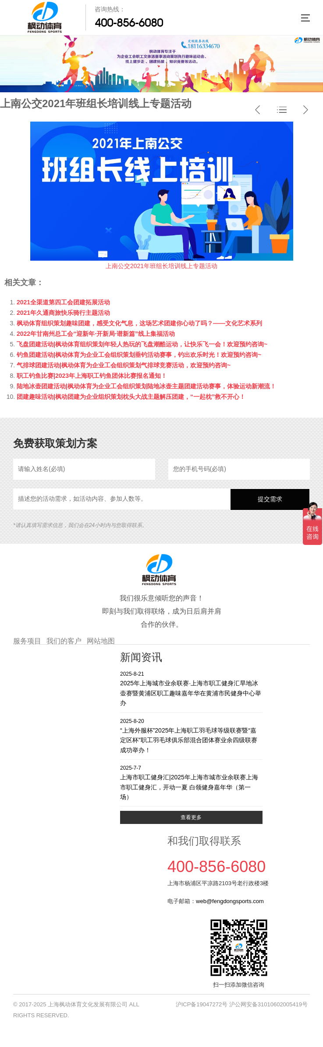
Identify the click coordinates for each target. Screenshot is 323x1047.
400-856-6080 (129, 22)
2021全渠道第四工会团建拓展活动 (63, 302)
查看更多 (191, 817)
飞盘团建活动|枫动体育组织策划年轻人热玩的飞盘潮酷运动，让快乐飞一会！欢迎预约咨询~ (142, 344)
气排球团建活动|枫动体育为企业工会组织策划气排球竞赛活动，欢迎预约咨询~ (124, 365)
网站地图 (101, 641)
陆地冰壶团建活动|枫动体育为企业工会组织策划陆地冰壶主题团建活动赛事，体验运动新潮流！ (146, 386)
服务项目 (27, 641)
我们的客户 (64, 641)
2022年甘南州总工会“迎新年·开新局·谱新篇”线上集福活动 (96, 333)
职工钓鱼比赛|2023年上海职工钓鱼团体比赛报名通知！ (92, 375)
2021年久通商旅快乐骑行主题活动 (63, 312)
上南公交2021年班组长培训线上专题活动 (161, 265)
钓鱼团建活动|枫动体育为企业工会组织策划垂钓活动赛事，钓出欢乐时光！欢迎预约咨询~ (139, 354)
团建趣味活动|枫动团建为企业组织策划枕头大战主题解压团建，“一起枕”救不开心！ (131, 396)
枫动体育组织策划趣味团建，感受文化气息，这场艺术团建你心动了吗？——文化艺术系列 (139, 323)
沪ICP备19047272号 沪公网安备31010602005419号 (242, 1004)
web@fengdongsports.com (230, 901)
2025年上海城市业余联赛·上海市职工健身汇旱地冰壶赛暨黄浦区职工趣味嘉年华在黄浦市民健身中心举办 (191, 688)
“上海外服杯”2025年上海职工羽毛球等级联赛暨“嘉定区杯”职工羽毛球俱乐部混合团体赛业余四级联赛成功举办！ (191, 735)
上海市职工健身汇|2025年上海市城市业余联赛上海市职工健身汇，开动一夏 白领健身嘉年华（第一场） (191, 782)
